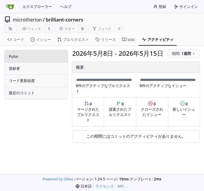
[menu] (184, 53)
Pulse (13, 56)
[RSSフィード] (10, 29)
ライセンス (104, 186)
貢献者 (14, 68)
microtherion (27, 19)
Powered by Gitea (57, 178)
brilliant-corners (64, 19)
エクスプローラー (37, 6)
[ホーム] (10, 6)
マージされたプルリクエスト (88, 111)
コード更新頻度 (22, 80)
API (121, 186)
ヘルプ (65, 6)
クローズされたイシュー (152, 109)
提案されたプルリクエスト (120, 109)
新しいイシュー (184, 109)
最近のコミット (22, 92)
